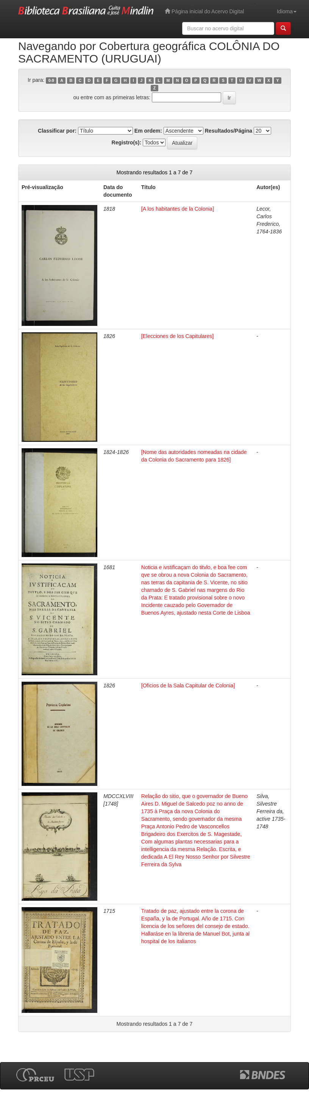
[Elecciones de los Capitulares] (177, 336)
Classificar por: (57, 131)
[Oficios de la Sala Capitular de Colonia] (188, 685)
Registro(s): (127, 142)
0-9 (51, 80)
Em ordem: (148, 131)
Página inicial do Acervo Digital (204, 11)
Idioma (287, 11)
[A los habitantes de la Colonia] (177, 209)
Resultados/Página (228, 131)
